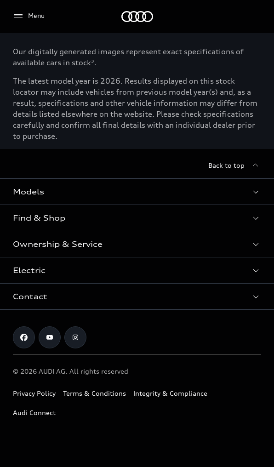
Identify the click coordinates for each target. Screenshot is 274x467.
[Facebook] (24, 337)
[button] (137, 191)
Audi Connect (34, 412)
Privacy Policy (34, 393)
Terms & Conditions (94, 393)
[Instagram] (75, 337)
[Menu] (137, 16)
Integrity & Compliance (170, 393)
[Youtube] (50, 337)
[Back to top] (234, 165)
